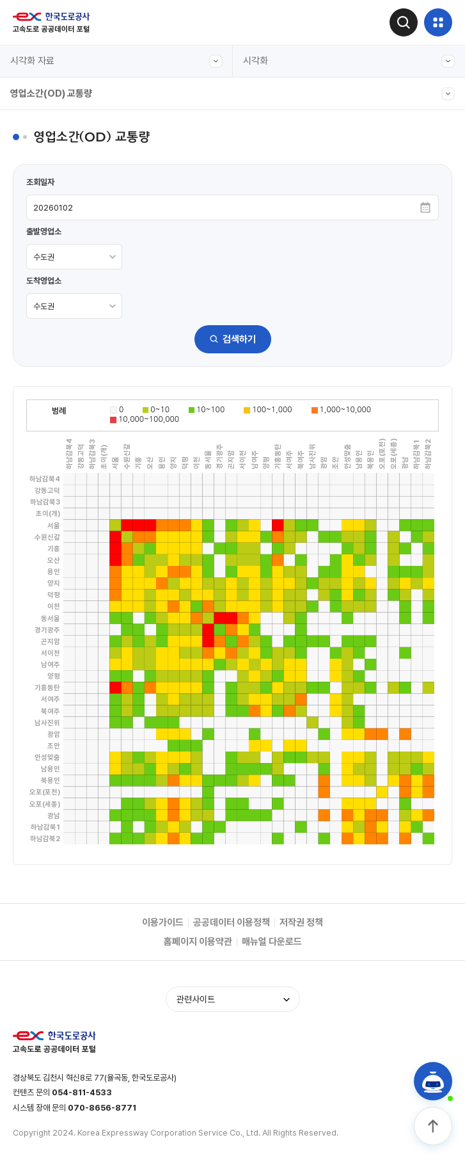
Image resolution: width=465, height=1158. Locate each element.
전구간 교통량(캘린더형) (68, 154)
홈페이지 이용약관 (198, 941)
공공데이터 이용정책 (231, 922)
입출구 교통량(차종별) (64, 272)
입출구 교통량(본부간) (64, 183)
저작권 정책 (301, 922)
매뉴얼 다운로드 (272, 941)
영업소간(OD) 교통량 (232, 94)
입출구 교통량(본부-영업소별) (79, 213)
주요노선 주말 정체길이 (66, 331)
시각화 (349, 61)
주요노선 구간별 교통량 (66, 242)
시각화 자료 (116, 61)
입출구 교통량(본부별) (64, 390)
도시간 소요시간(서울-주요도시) (83, 301)
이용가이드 (163, 922)
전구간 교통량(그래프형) (68, 125)
